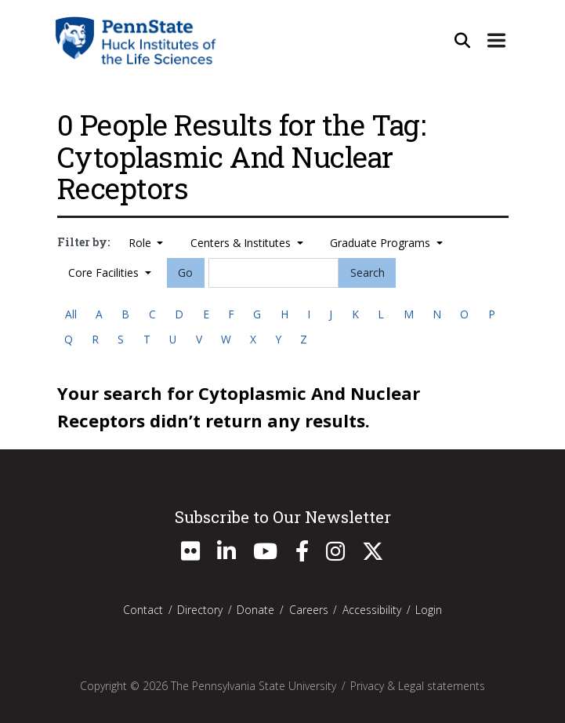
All (71, 314)
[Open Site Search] (462, 40)
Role (141, 242)
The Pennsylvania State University (253, 685)
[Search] (273, 273)
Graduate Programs (381, 242)
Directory (200, 609)
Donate (255, 609)
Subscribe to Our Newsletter (283, 517)
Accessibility (371, 609)
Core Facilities (105, 272)
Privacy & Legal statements (417, 685)
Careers (308, 609)
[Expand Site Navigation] (497, 40)
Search (367, 272)
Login (428, 609)
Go (185, 272)
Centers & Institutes (242, 242)
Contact (143, 609)
